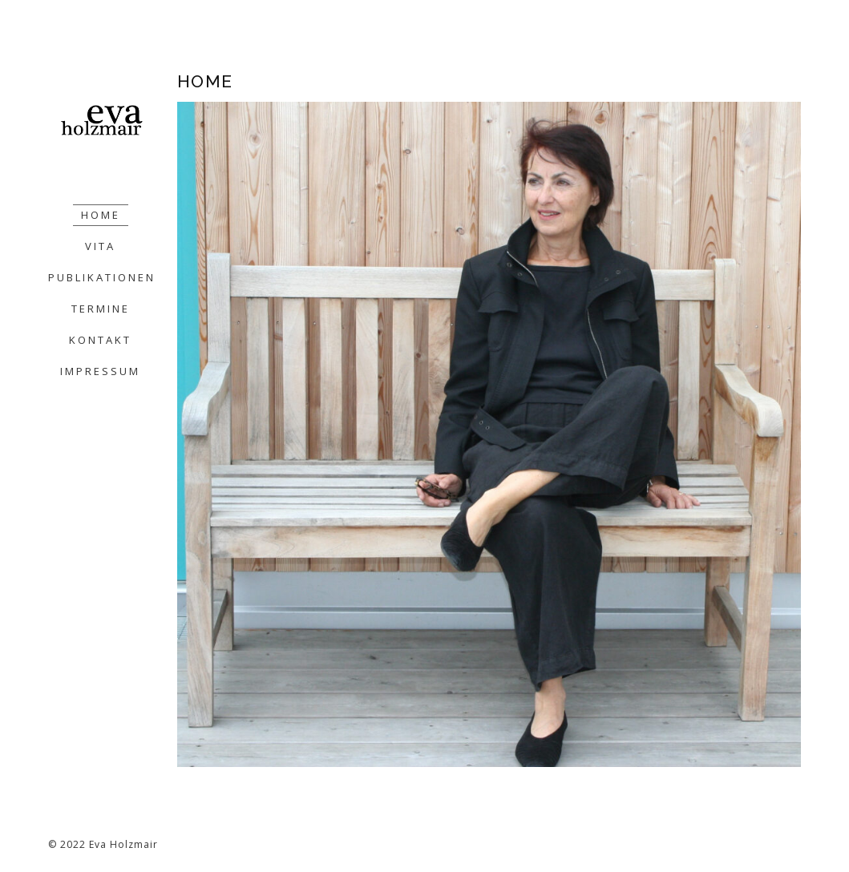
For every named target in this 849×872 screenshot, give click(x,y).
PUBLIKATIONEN (102, 277)
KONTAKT (100, 340)
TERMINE (100, 308)
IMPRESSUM (100, 371)
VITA (100, 246)
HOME (100, 215)
